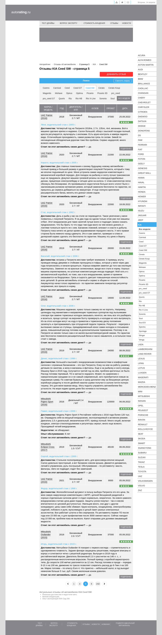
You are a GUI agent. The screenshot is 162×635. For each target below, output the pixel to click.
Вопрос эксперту (68, 23)
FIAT (140, 149)
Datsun (142, 121)
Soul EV (142, 323)
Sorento (103, 98)
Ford (141, 154)
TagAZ (141, 462)
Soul (113, 98)
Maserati (143, 377)
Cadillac (143, 88)
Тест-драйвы (48, 23)
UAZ (140, 476)
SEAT (140, 434)
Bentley (142, 74)
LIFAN (141, 363)
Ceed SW (90, 88)
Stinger (142, 335)
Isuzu (141, 211)
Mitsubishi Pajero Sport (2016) (47, 401)
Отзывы (114, 23)
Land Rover (144, 354)
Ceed (67, 88)
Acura (141, 55)
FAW (140, 140)
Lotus (141, 368)
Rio (70, 98)
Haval (141, 182)
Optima (79, 93)
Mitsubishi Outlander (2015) (46, 534)
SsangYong (144, 448)
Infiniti (142, 206)
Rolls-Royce (145, 429)
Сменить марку (122, 81)
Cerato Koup (114, 88)
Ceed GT (77, 88)
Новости (126, 23)
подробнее (126, 149)
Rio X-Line (90, 98)
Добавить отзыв (116, 74)
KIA (139, 225)
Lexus (141, 358)
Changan (143, 93)
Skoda (141, 438)
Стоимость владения (94, 23)
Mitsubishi (144, 396)
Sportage (143, 331)
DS (139, 135)
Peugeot (143, 410)
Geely (141, 163)
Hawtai (142, 187)
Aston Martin (145, 65)
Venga (141, 340)
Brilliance (144, 83)
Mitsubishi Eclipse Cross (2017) (47, 447)
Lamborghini (145, 349)
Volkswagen (145, 481)
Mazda (141, 382)
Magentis (47, 93)
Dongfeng (144, 131)
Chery (141, 98)
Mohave (58, 93)
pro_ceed (115, 93)
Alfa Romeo (144, 60)
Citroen (142, 112)
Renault (142, 424)
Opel (140, 405)
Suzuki (141, 457)
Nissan (142, 401)
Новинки (106, 624)
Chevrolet (144, 102)
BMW (140, 79)
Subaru (142, 453)
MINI (140, 391)
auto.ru (21, 12)
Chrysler (143, 107)
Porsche (143, 415)
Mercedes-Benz (147, 387)
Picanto (90, 93)
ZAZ (140, 490)
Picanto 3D (102, 93)
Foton (141, 159)
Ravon (141, 420)
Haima (141, 178)
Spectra (142, 327)
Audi (140, 69)
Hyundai (142, 201)
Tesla (141, 467)
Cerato (101, 88)
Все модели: (145, 229)
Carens (46, 88)
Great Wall (144, 173)
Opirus (69, 93)
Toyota (142, 471)
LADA (140, 344)
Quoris (62, 98)
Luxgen (142, 373)
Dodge (141, 126)
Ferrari (142, 145)
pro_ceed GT (49, 98)
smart (141, 443)
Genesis (142, 168)
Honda (141, 192)
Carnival (57, 88)
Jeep (140, 220)
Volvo (141, 485)
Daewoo (142, 116)
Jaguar (142, 215)
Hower (142, 196)
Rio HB (79, 98)
